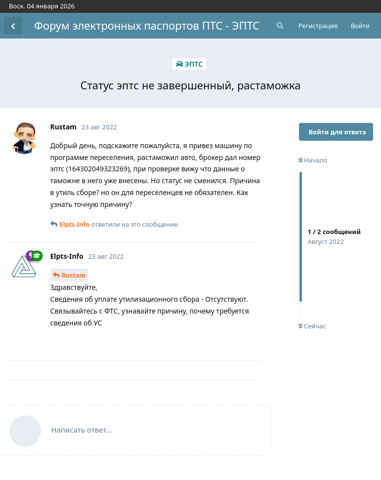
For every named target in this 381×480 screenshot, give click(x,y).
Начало (313, 160)
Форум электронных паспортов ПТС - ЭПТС (146, 25)
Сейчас (312, 325)
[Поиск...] (279, 26)
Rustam (73, 275)
